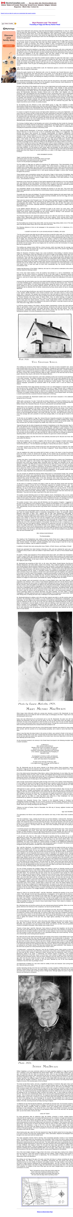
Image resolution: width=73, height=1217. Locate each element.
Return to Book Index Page (45, 1211)
